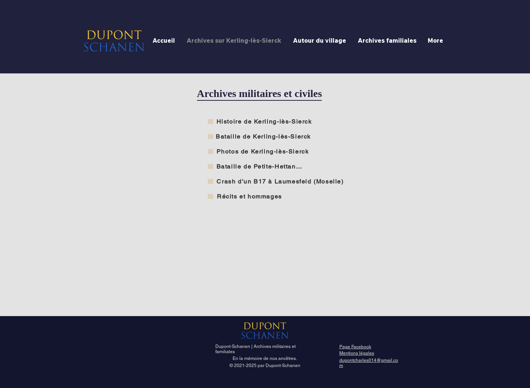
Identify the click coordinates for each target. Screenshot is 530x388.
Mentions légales (356, 353)
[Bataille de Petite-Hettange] (260, 166)
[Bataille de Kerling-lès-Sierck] (264, 136)
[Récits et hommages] (250, 196)
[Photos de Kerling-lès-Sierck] (263, 151)
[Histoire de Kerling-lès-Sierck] (265, 121)
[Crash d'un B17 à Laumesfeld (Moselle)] (281, 181)
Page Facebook (355, 346)
